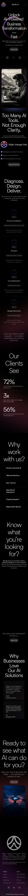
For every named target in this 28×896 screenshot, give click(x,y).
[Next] (14, 716)
